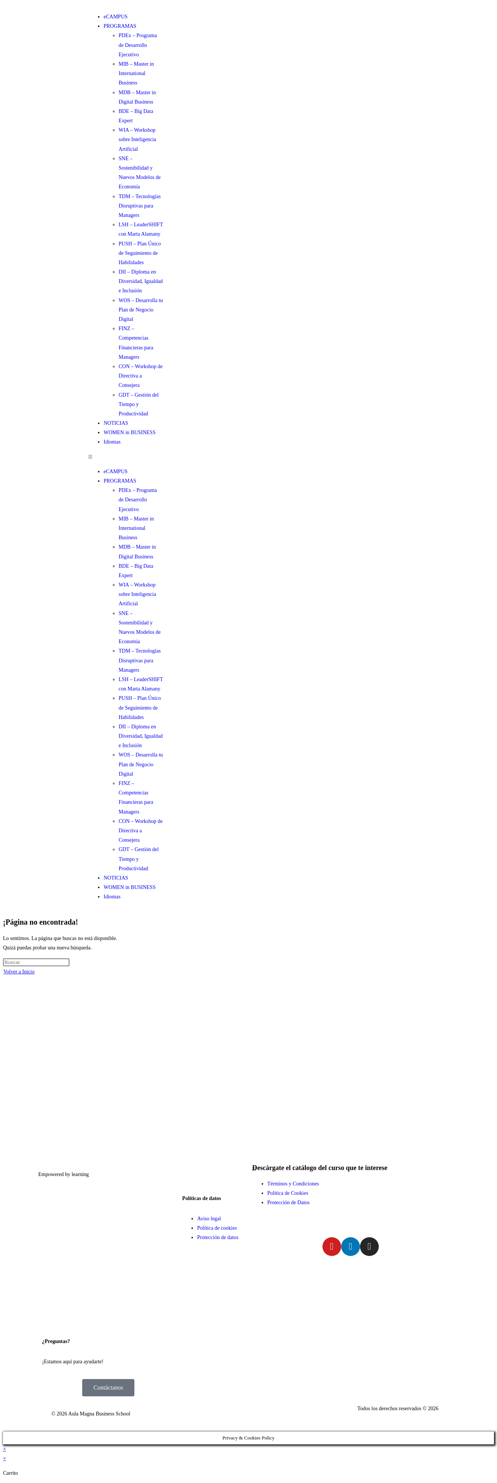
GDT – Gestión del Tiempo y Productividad (139, 404)
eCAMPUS (116, 17)
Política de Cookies (287, 1193)
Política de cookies (217, 1228)
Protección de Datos (288, 1202)
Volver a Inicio (19, 972)
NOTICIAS (116, 423)
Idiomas (112, 442)
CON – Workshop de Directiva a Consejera (141, 376)
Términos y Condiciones (293, 1184)
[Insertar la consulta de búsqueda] (36, 962)
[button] (126, 457)
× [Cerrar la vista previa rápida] (4, 1449)
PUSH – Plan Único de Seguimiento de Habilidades (140, 253)
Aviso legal (209, 1218)
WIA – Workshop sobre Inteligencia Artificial (137, 139)
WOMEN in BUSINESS (129, 432)
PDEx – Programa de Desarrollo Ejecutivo (138, 45)
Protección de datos (217, 1237)
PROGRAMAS (120, 26)
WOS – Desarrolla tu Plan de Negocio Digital (141, 310)
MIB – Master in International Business (136, 73)
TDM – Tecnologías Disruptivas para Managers (140, 206)
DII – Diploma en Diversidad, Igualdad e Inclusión (141, 281)
